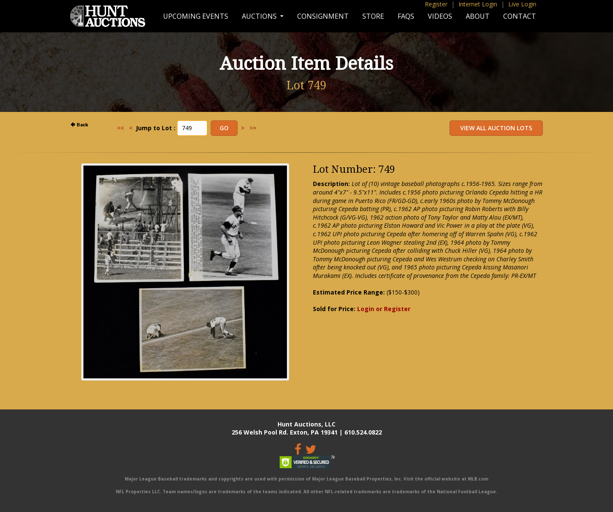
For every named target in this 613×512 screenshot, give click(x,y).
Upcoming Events (195, 16)
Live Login (522, 4)
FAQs (406, 16)
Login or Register (383, 309)
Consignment (323, 16)
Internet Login (477, 4)
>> (252, 128)
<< (120, 128)
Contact (519, 16)
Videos (440, 16)
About (478, 16)
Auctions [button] (260, 16)
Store (373, 16)
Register (436, 4)
